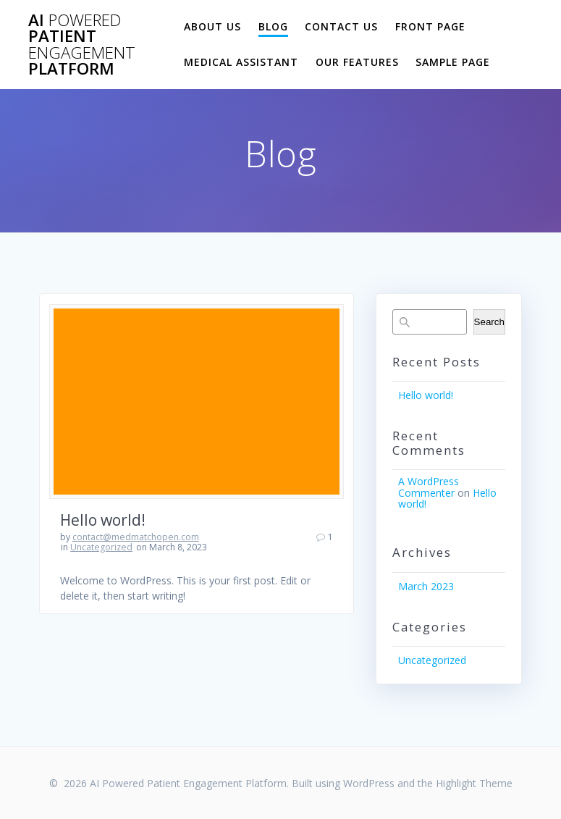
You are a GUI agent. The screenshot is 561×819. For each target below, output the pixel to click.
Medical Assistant (241, 62)
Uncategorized (101, 547)
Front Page (430, 26)
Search (489, 321)
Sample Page (453, 62)
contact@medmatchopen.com (135, 537)
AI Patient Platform (81, 44)
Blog (273, 26)
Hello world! (102, 520)
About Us (212, 26)
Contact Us (341, 26)
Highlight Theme (474, 783)
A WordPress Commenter (428, 486)
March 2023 (426, 586)
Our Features (357, 62)
